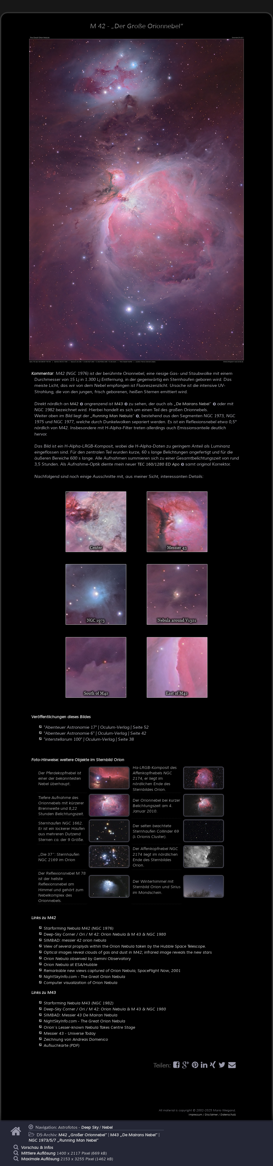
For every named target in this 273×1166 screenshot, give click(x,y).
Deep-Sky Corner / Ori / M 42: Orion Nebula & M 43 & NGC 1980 (105, 934)
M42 (76, 404)
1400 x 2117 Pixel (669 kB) (64, 1153)
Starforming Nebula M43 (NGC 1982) (78, 1003)
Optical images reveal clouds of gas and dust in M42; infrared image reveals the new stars (128, 952)
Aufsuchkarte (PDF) (61, 1045)
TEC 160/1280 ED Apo (160, 464)
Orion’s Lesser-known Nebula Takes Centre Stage (89, 1027)
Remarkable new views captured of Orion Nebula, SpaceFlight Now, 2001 (112, 970)
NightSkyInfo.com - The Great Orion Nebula (84, 976)
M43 (120, 404)
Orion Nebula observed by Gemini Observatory (87, 958)
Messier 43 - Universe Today (70, 1033)
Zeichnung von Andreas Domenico (76, 1039)
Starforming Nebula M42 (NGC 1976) (78, 928)
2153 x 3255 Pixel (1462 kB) (67, 1159)
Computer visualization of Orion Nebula (80, 982)
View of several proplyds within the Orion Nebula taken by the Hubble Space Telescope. (125, 946)
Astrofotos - (78, 1127)
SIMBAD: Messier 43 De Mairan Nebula (80, 1015)
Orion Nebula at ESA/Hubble (70, 964)
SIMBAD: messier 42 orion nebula (75, 940)
